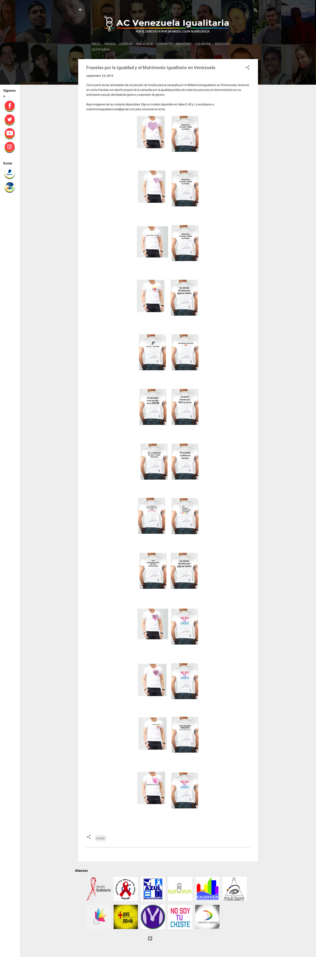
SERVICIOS (222, 44)
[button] (247, 68)
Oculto (100, 838)
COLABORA (203, 44)
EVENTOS (126, 44)
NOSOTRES (183, 44)
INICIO (96, 44)
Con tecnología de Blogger (168, 938)
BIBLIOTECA (144, 44)
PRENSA (109, 44)
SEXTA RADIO (101, 49)
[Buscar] (255, 11)
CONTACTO (164, 44)
